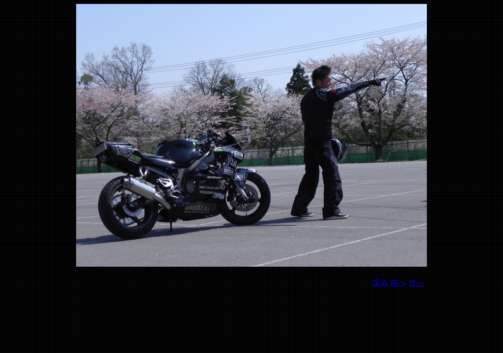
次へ (416, 282)
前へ (398, 282)
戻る (380, 282)
